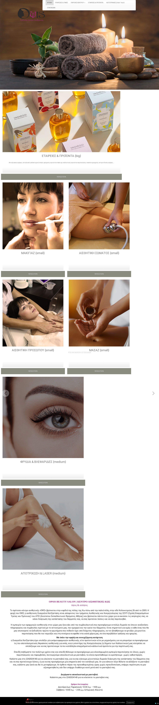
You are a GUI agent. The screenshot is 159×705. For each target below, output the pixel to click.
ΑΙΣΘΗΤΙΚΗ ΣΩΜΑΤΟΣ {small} (99, 253)
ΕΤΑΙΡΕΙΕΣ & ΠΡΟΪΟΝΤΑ (95, 2)
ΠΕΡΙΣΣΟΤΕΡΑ (61, 177)
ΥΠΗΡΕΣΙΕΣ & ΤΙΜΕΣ (61, 2)
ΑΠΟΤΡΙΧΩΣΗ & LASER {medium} (43, 573)
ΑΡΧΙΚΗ (49, 2)
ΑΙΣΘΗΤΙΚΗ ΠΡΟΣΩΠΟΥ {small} (33, 350)
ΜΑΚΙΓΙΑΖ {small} (33, 253)
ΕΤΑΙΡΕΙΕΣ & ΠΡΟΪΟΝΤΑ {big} (61, 156)
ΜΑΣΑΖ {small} (99, 350)
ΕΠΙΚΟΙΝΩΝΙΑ (51, 8)
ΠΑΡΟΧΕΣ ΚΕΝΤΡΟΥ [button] (78, 2)
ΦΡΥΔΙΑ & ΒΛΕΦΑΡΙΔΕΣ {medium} (43, 461)
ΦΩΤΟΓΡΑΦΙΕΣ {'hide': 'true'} (115, 2)
